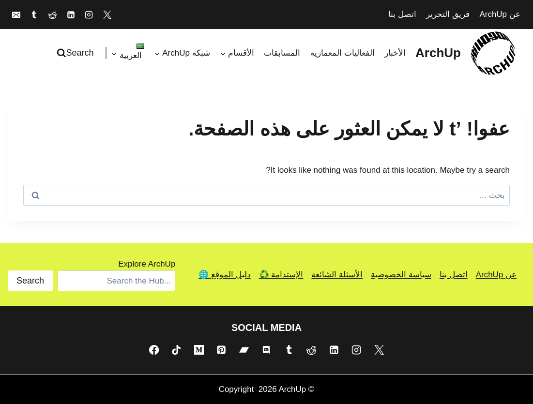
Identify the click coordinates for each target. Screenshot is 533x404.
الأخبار (395, 53)
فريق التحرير (448, 14)
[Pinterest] (221, 349)
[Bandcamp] (244, 349)
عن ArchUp (499, 14)
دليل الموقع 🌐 (224, 274)
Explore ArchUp (146, 264)
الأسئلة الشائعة (337, 274)
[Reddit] (52, 14)
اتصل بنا (402, 14)
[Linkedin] (70, 14)
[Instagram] (89, 14)
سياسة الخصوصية (401, 274)
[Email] (16, 14)
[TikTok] (176, 349)
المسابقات (282, 53)
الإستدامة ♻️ (281, 274)
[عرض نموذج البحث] (76, 53)
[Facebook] (154, 349)
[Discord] (266, 349)
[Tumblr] (34, 14)
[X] (107, 14)
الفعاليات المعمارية (342, 53)
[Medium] (199, 349)
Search (30, 280)
